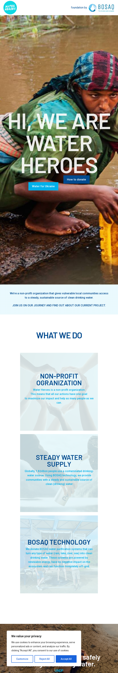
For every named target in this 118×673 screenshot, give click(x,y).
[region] (44, 648)
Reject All (44, 659)
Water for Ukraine (43, 186)
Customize (22, 659)
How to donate (76, 179)
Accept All (66, 659)
